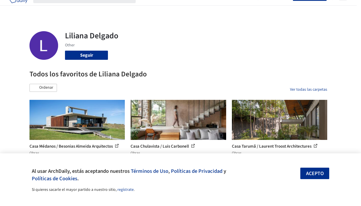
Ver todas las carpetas (308, 90)
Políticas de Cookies (54, 178)
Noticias (226, 8)
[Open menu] (343, 8)
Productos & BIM (197, 8)
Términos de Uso (149, 171)
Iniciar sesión (276, 8)
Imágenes (167, 8)
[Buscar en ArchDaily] (89, 8)
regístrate (125, 190)
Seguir (86, 55)
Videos (245, 8)
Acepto (315, 173)
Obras (147, 8)
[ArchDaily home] (18, 8)
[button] (43, 88)
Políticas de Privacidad (196, 171)
